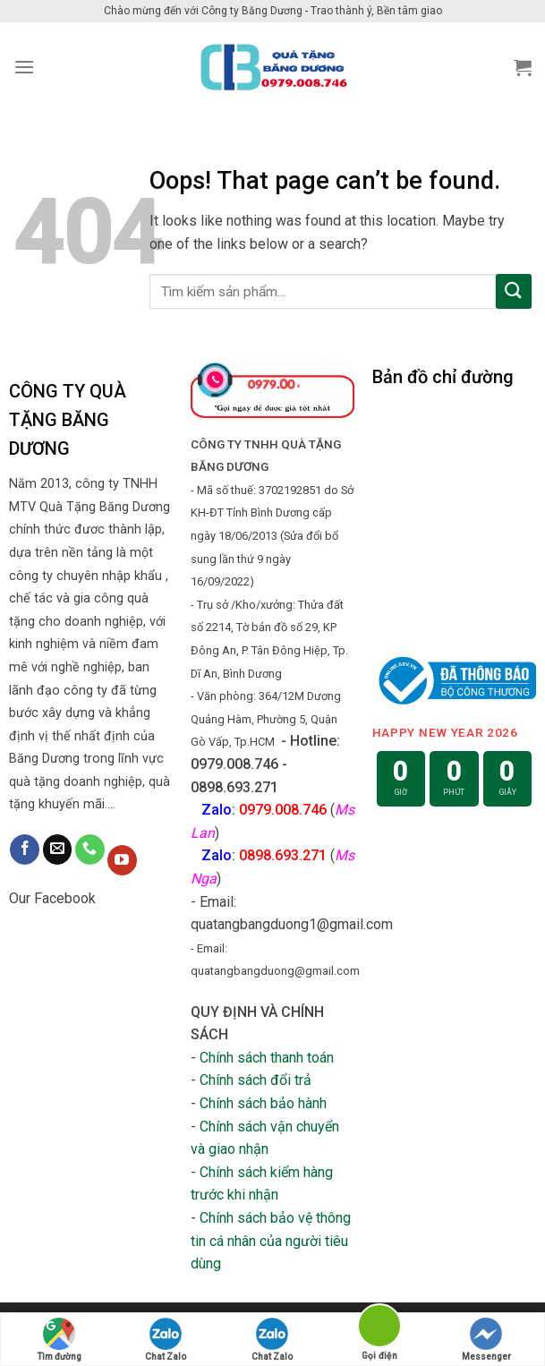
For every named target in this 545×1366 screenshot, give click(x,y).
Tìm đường (59, 1340)
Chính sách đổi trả (255, 1080)
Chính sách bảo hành (263, 1103)
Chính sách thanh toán (267, 1057)
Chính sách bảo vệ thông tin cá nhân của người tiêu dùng (271, 1240)
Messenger (486, 1340)
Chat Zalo (165, 1340)
